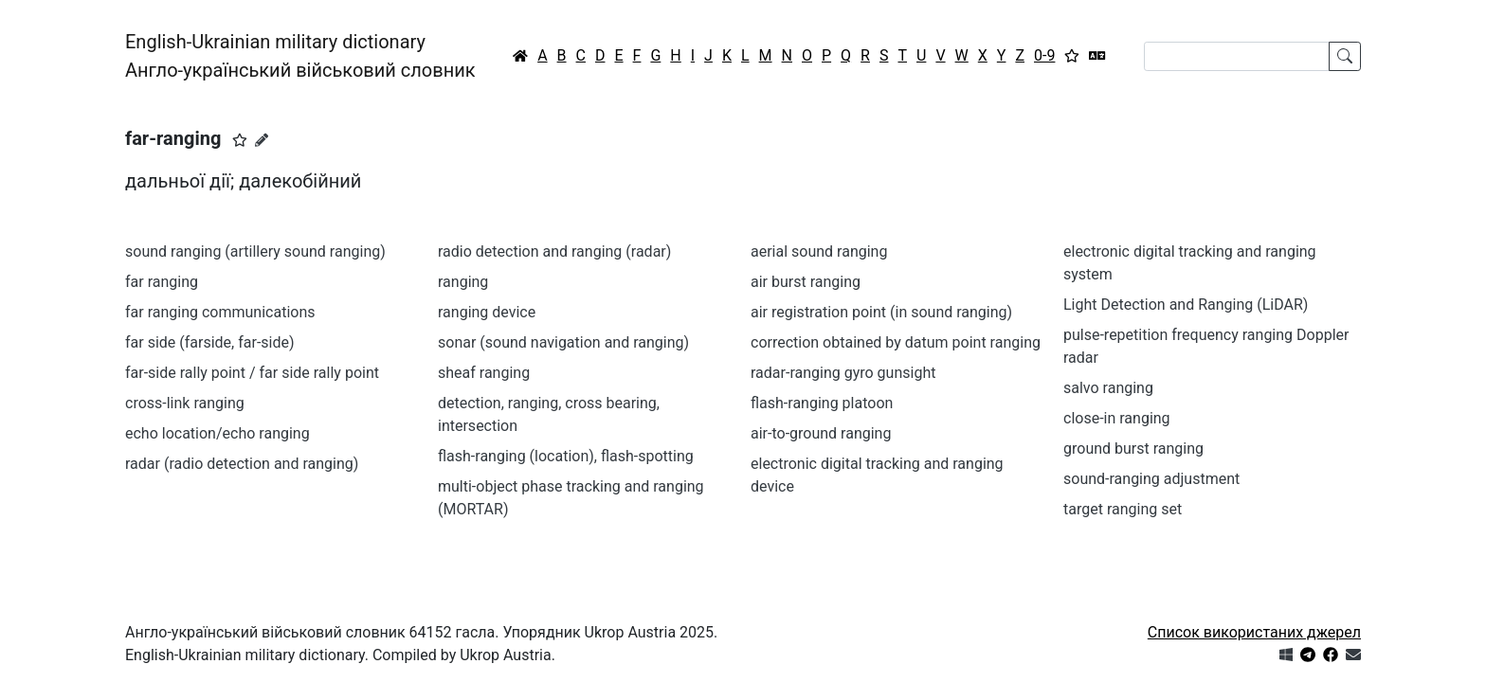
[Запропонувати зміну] (261, 140)
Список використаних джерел (1254, 632)
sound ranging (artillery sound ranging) (255, 251)
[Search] (1237, 56)
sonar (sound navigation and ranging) (563, 342)
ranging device (486, 312)
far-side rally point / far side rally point (252, 373)
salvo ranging (1108, 388)
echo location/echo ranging (217, 433)
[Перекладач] (1097, 56)
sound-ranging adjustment (1151, 479)
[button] (239, 140)
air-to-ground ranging (821, 433)
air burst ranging (806, 282)
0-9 (1044, 55)
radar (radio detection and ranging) (241, 464)
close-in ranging (1116, 418)
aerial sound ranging (819, 251)
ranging (463, 282)
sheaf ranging (484, 373)
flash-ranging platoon (822, 403)
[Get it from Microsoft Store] (1286, 655)
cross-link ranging (185, 403)
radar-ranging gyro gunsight (843, 373)
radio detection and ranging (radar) (554, 251)
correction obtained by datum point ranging (896, 342)
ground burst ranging (1133, 449)
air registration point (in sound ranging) (881, 312)
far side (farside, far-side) (210, 342)
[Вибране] (1072, 56)
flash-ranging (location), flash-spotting (566, 456)
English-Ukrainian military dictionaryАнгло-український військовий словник (300, 55)
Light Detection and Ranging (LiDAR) (1185, 305)
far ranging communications (220, 312)
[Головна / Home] (520, 56)
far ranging (161, 282)
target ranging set (1122, 509)
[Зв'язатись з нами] (1353, 655)
